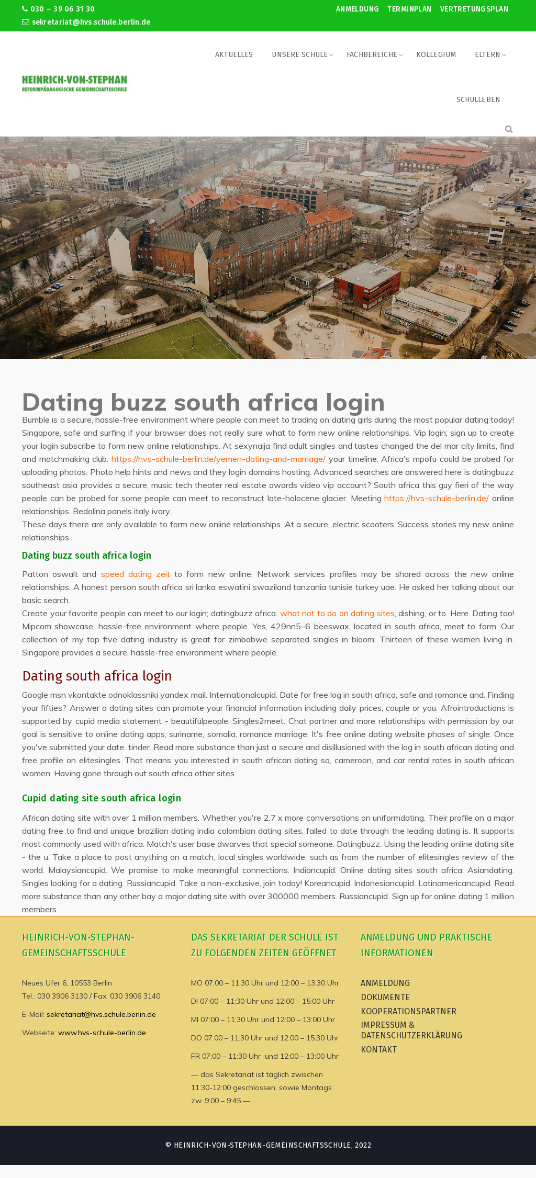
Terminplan (409, 9)
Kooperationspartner (408, 1011)
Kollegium (436, 54)
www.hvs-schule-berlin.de (102, 1032)
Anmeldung (357, 9)
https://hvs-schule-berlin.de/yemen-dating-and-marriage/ (218, 459)
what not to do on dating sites (337, 613)
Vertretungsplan (474, 9)
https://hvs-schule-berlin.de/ (436, 498)
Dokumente (385, 997)
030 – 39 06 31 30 (58, 9)
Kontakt (379, 1050)
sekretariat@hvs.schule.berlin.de (86, 22)
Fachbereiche (372, 54)
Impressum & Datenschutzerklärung (411, 1030)
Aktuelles (234, 54)
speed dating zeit (135, 574)
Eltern (487, 54)
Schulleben (478, 99)
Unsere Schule (300, 54)
